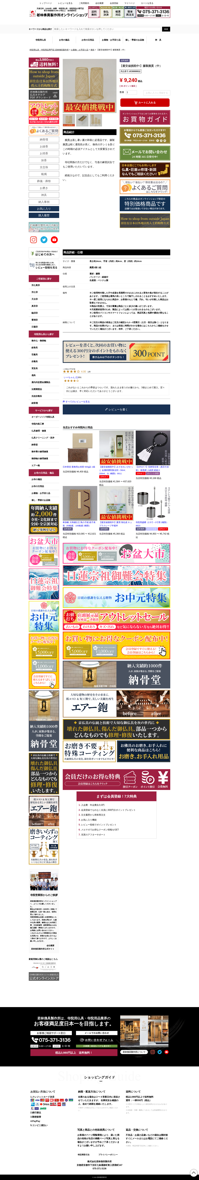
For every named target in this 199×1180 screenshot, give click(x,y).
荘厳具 (35, 354)
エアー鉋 (36, 465)
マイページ (129, 3)
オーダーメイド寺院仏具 (43, 417)
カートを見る (147, 3)
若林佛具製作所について (134, 1052)
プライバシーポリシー (108, 1155)
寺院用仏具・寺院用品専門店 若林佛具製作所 (49, 50)
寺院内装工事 (38, 424)
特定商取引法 (83, 1155)
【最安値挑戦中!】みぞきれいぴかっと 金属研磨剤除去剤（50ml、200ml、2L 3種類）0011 (116, 470)
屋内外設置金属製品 (41, 382)
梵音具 (35, 368)
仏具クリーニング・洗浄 (43, 438)
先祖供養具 (37, 396)
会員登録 (114, 3)
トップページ (45, 3)
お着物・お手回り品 (79, 50)
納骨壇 (35, 403)
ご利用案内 (84, 3)
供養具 (35, 361)
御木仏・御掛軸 (39, 340)
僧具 (34, 375)
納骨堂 (35, 444)
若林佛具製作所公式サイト (42, 949)
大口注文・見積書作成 (135, 21)
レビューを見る (65, 3)
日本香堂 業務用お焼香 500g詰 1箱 (79, 467)
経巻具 (35, 347)
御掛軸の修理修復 (40, 458)
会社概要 (99, 3)
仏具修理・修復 (39, 431)
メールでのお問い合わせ (158, 21)
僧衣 (92, 50)
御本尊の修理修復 (40, 451)
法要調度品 (37, 389)
